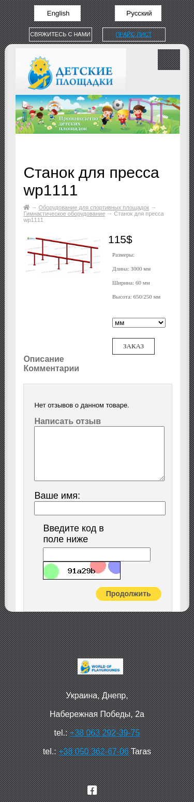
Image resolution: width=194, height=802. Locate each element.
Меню (169, 59)
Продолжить (128, 593)
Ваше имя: (57, 495)
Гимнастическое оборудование (64, 213)
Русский (138, 13)
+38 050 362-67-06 (93, 751)
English (57, 13)
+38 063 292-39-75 (105, 732)
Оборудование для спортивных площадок (94, 207)
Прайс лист (133, 34)
